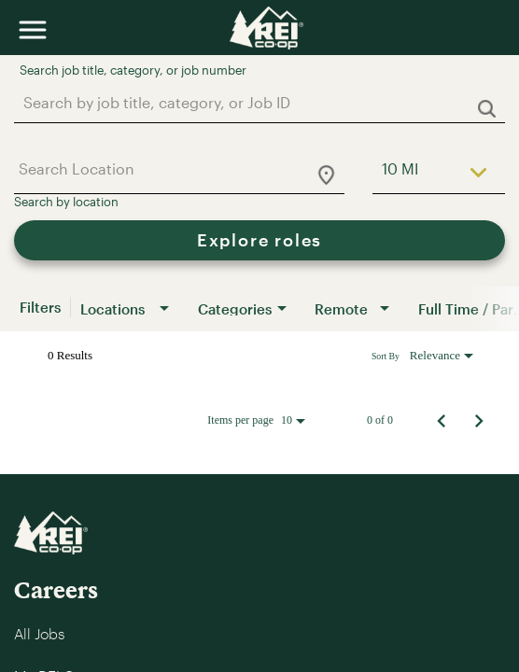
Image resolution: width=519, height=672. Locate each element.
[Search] (259, 240)
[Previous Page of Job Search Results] (441, 420)
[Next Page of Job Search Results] (479, 420)
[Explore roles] (259, 240)
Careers (56, 589)
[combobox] (250, 102)
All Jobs (39, 633)
